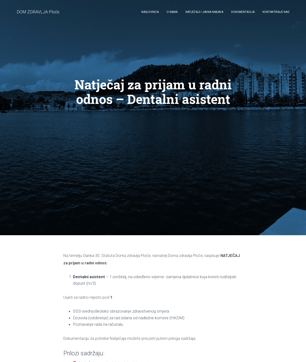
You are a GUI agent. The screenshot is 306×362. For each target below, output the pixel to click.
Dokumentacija (243, 12)
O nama (172, 12)
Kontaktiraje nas (275, 12)
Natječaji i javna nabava (204, 12)
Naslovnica (150, 12)
